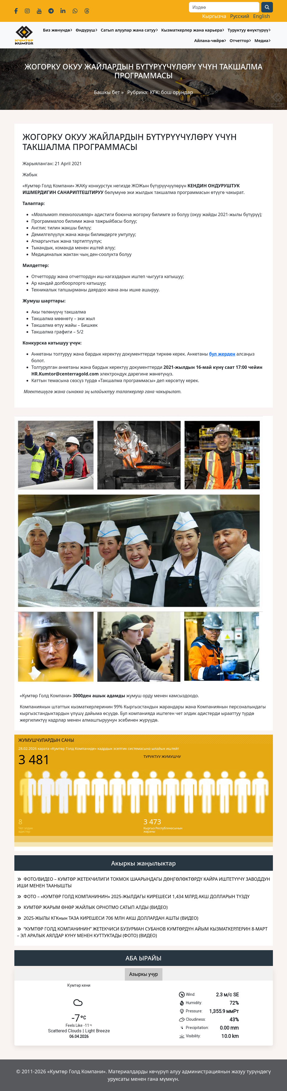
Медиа (261, 40)
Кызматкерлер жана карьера (191, 30)
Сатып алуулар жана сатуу (128, 30)
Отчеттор (239, 40)
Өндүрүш (85, 30)
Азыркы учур (143, 974)
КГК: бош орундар (171, 92)
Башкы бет (107, 92)
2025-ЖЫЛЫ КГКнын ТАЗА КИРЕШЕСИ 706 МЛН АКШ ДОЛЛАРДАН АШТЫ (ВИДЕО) (111, 918)
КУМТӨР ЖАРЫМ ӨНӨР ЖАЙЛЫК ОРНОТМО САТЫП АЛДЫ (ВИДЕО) (96, 907)
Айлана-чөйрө (209, 40)
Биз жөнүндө (56, 30)
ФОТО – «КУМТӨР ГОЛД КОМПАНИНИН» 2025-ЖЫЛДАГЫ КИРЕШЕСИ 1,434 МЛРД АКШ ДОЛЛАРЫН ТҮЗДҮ (137, 896)
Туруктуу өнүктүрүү (248, 30)
